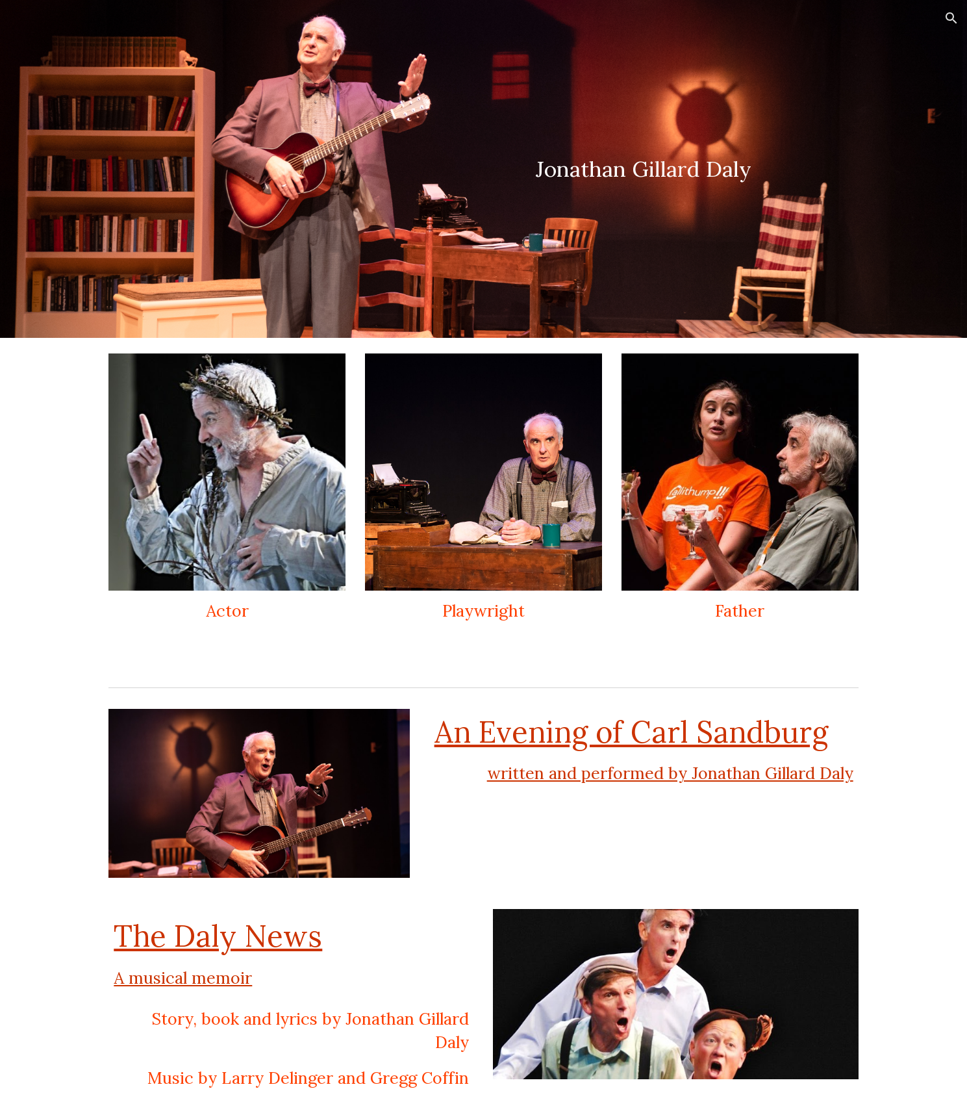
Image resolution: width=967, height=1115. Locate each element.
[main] (644, 169)
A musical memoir (183, 978)
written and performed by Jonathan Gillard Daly (670, 773)
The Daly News (218, 936)
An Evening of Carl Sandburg (631, 731)
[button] (951, 18)
